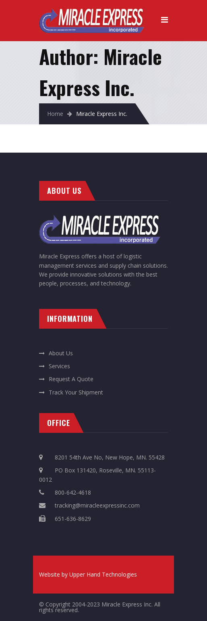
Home (55, 113)
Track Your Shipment (76, 392)
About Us (61, 353)
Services (59, 366)
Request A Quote (71, 379)
